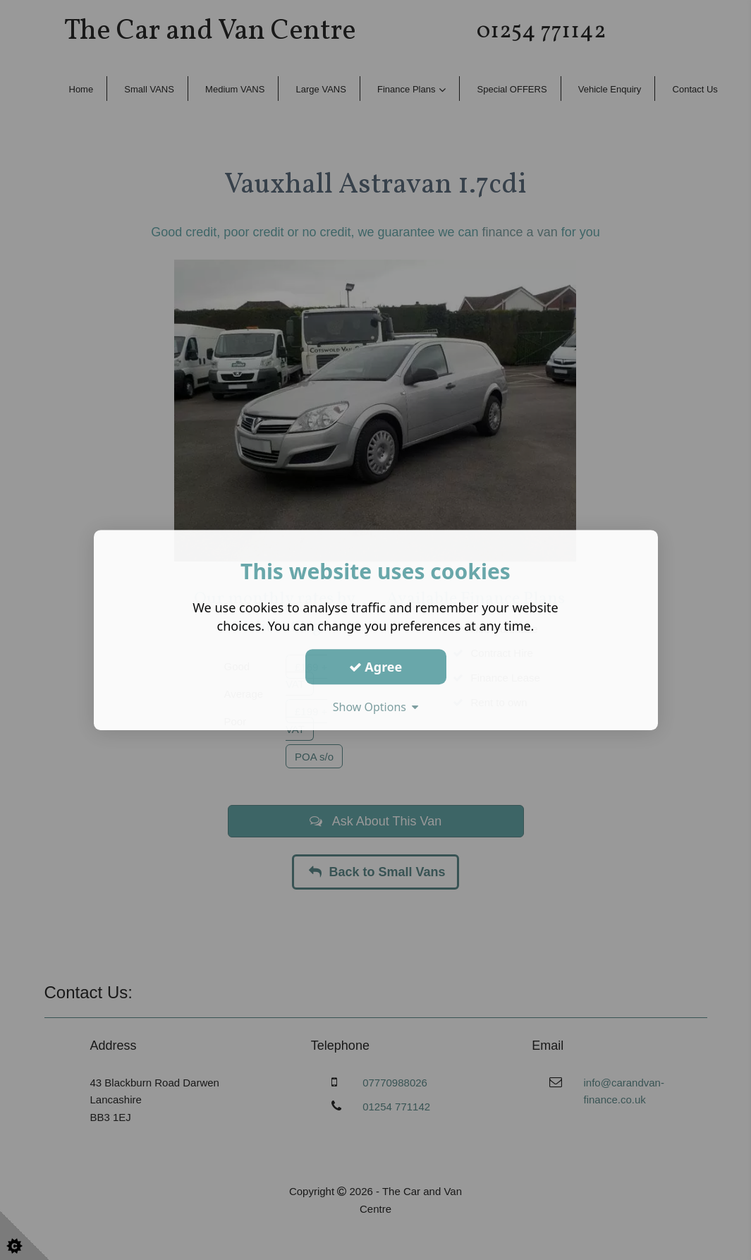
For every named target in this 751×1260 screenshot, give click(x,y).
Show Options (376, 707)
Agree (376, 666)
